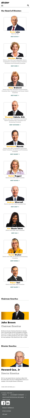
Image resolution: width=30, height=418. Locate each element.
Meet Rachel (14, 180)
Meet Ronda (14, 261)
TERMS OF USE (6, 399)
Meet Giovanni (14, 125)
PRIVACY (4, 395)
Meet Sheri (14, 66)
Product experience (8, 408)
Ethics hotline (6, 411)
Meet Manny (14, 154)
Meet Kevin (14, 36)
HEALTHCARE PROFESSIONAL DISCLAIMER (13, 397)
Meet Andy (14, 207)
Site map (4, 414)
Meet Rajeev (14, 287)
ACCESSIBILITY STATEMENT (17, 395)
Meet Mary (14, 95)
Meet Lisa (14, 233)
